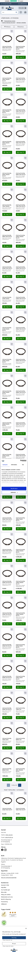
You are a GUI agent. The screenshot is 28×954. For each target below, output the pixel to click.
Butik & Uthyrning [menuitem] (6, 899)
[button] (2, 7)
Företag (14, 938)
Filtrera (8, 27)
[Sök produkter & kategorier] (9, 12)
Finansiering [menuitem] (4, 902)
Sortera (21, 27)
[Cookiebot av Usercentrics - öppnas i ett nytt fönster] (20, 461)
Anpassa (14, 492)
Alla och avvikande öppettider (8, 877)
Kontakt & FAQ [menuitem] (5, 885)
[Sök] (16, 12)
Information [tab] (14, 464)
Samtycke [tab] (5, 464)
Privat (14, 943)
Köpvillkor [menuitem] (3, 887)
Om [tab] (23, 464)
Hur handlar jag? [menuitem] (5, 890)
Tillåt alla (14, 488)
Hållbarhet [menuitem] (4, 904)
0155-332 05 (9, 835)
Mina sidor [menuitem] (4, 892)
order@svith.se (23, 4)
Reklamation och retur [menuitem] (7, 897)
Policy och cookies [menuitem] (6, 894)
